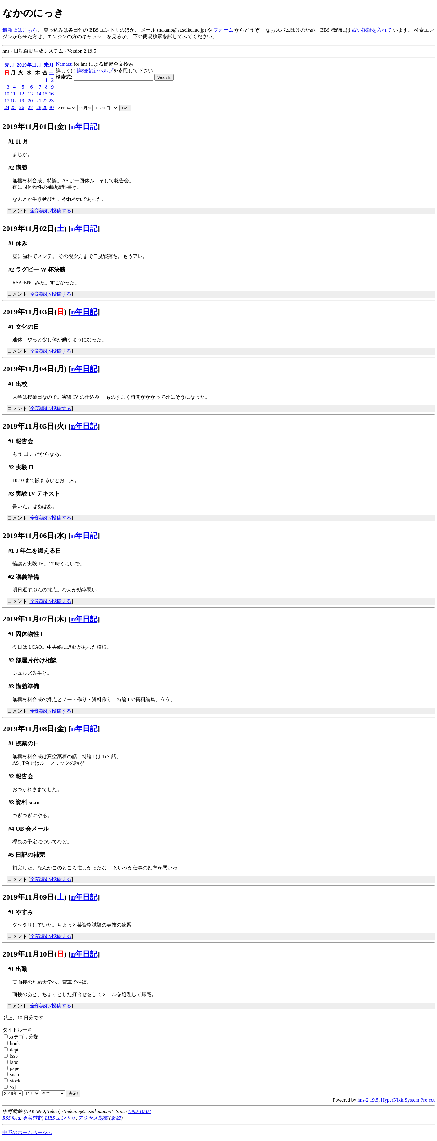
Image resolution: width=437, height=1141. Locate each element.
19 (21, 100)
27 (30, 107)
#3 (11, 493)
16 (51, 93)
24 (6, 107)
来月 (49, 65)
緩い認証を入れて (372, 30)
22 (44, 100)
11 (13, 93)
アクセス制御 (93, 1118)
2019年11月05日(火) (34, 426)
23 (51, 100)
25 (13, 107)
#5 (11, 854)
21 (38, 100)
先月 (9, 65)
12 (21, 93)
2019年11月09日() (34, 897)
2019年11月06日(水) (34, 536)
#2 (11, 167)
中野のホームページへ (27, 1132)
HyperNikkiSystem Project (408, 1100)
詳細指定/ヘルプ (95, 70)
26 (21, 107)
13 (30, 93)
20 (30, 100)
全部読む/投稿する (50, 210)
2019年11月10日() (34, 954)
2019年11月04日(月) (34, 369)
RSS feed (11, 1118)
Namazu (64, 64)
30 (51, 107)
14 (38, 93)
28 (38, 107)
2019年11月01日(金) (34, 126)
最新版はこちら (19, 30)
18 (13, 100)
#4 (11, 828)
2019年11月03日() (34, 312)
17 (6, 100)
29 (44, 107)
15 (44, 93)
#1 (11, 141)
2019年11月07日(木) (34, 619)
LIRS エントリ (60, 1118)
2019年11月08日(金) (34, 729)
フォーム (223, 30)
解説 (116, 1118)
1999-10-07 (139, 1111)
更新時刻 (32, 1118)
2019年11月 (29, 65)
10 (6, 93)
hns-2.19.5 (368, 1100)
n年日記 (84, 126)
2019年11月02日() (34, 228)
